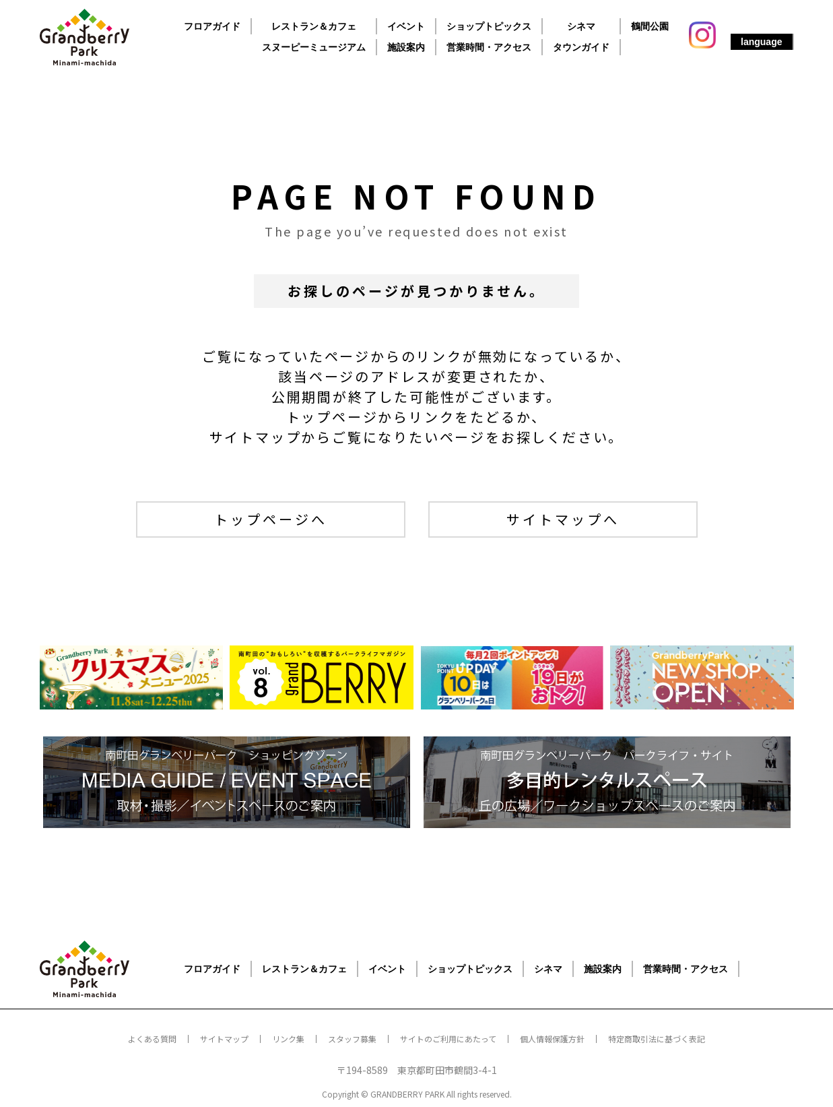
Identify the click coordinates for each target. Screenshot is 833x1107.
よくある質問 (152, 1038)
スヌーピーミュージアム (314, 47)
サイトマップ (224, 1038)
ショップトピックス (488, 26)
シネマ (581, 26)
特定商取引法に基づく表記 (656, 1038)
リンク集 (288, 1038)
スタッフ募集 (352, 1038)
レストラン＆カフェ (313, 26)
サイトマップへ (563, 519)
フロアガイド (212, 26)
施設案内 (406, 47)
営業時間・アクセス (488, 47)
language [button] (761, 41)
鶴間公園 (650, 26)
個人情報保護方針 (552, 1038)
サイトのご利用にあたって (448, 1038)
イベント (406, 26)
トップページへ (270, 519)
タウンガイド (581, 47)
